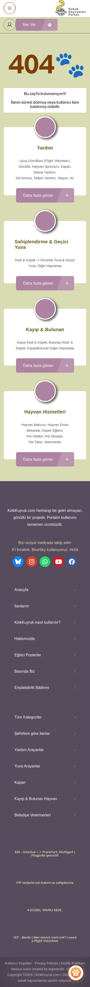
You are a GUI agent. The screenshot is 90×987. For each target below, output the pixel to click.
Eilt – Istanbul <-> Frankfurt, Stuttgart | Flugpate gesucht (45, 853)
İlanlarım (21, 606)
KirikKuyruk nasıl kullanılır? (37, 622)
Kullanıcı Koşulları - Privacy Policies (31, 963)
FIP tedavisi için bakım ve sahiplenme (44, 882)
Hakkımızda (24, 639)
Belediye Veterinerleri (32, 815)
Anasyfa (21, 590)
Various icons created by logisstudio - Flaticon (45, 969)
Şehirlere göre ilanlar (32, 733)
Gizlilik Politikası (73, 963)
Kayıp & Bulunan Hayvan (35, 799)
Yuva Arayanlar (27, 766)
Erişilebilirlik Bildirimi (31, 688)
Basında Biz (24, 671)
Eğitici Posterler (27, 655)
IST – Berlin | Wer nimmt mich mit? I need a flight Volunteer (45, 939)
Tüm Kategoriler (28, 717)
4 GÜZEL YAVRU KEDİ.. (45, 910)
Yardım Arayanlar (29, 750)
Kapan (19, 782)
